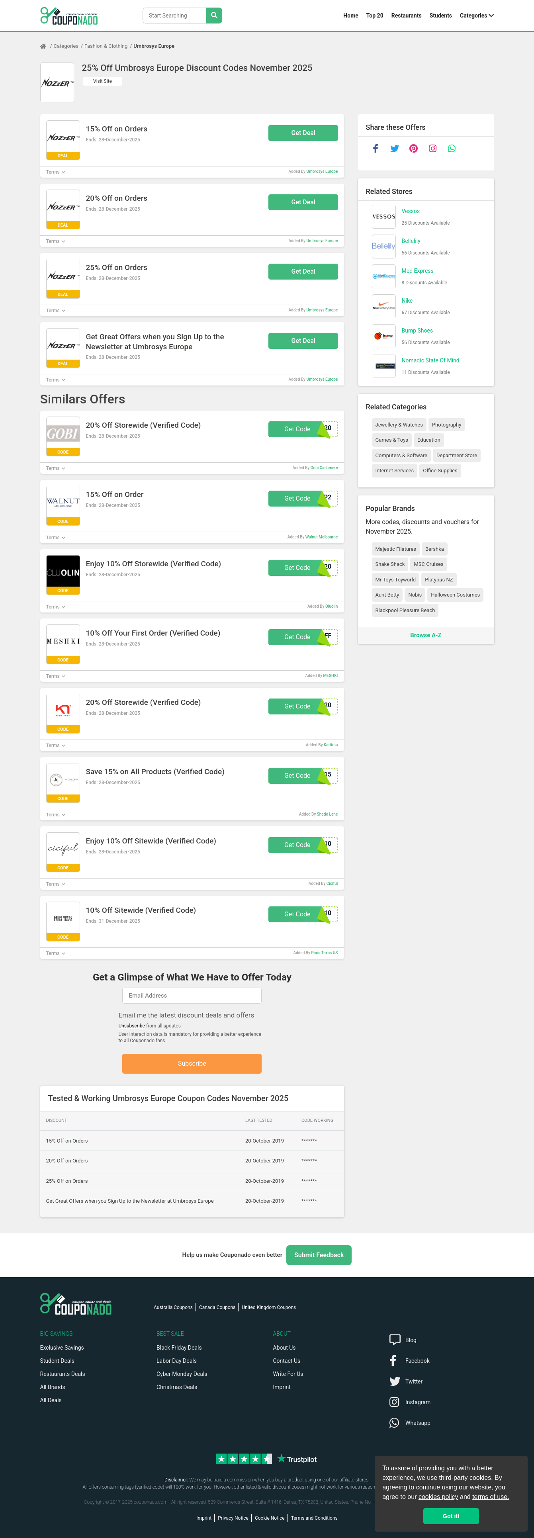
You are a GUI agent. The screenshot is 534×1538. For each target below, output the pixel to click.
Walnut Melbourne (321, 537)
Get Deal (303, 133)
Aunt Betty (387, 595)
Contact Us (287, 1361)
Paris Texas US (324, 953)
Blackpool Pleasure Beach (405, 610)
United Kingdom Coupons (269, 1307)
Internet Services (395, 471)
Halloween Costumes (455, 595)
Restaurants (406, 15)
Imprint (282, 1387)
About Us (284, 1347)
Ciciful (332, 883)
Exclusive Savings (62, 1347)
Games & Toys (392, 440)
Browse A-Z (425, 635)
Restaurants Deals (62, 1374)
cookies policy (438, 1496)
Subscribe (192, 1063)
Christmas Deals (176, 1387)
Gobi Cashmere (324, 468)
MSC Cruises (428, 564)
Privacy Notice (233, 1518)
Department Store (456, 455)
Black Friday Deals (179, 1347)
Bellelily (411, 241)
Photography (446, 425)
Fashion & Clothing (105, 46)
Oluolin (331, 606)
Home (350, 15)
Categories (473, 15)
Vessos (411, 211)
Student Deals (57, 1361)
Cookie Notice (270, 1518)
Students (441, 15)
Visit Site (102, 81)
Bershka (434, 549)
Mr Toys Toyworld (396, 580)
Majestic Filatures (396, 549)
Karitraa (331, 745)
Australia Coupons (173, 1307)
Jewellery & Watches (399, 425)
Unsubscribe (131, 1026)
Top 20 (374, 15)
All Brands (52, 1387)
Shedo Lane (327, 814)
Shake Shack (390, 564)
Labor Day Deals (176, 1361)
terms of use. (490, 1496)
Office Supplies (440, 471)
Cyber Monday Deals (181, 1374)
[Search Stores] (214, 15)
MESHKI (330, 675)
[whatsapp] (452, 149)
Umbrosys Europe (153, 46)
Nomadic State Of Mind (431, 360)
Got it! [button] (451, 1516)
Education (428, 440)
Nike (407, 300)
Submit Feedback (319, 1255)
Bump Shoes (417, 330)
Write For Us (288, 1374)
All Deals (51, 1400)
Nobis (415, 595)
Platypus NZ (439, 580)
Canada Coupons (217, 1307)
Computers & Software (401, 455)
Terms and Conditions (314, 1518)
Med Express (418, 271)
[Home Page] (47, 46)
